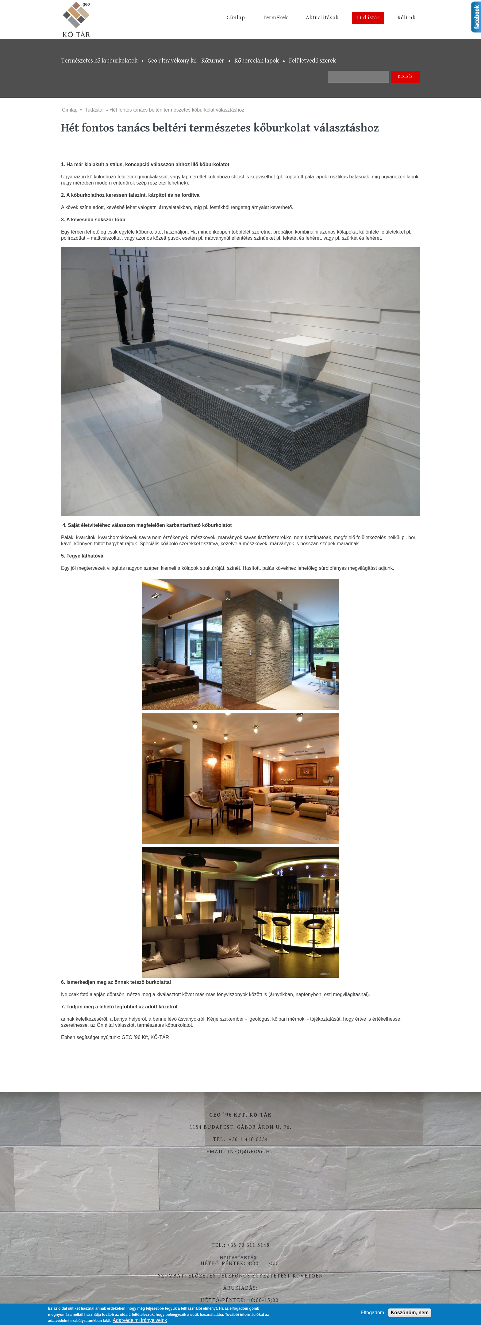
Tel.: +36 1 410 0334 (240, 1139)
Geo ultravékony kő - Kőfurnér (186, 60)
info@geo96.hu (251, 1151)
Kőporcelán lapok (256, 60)
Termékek (275, 17)
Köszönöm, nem (410, 1312)
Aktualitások (322, 17)
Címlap (236, 17)
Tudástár (368, 17)
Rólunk (407, 17)
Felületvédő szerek (312, 60)
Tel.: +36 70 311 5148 (241, 1245)
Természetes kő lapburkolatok (99, 60)
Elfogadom (372, 1312)
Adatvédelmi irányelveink (140, 1320)
